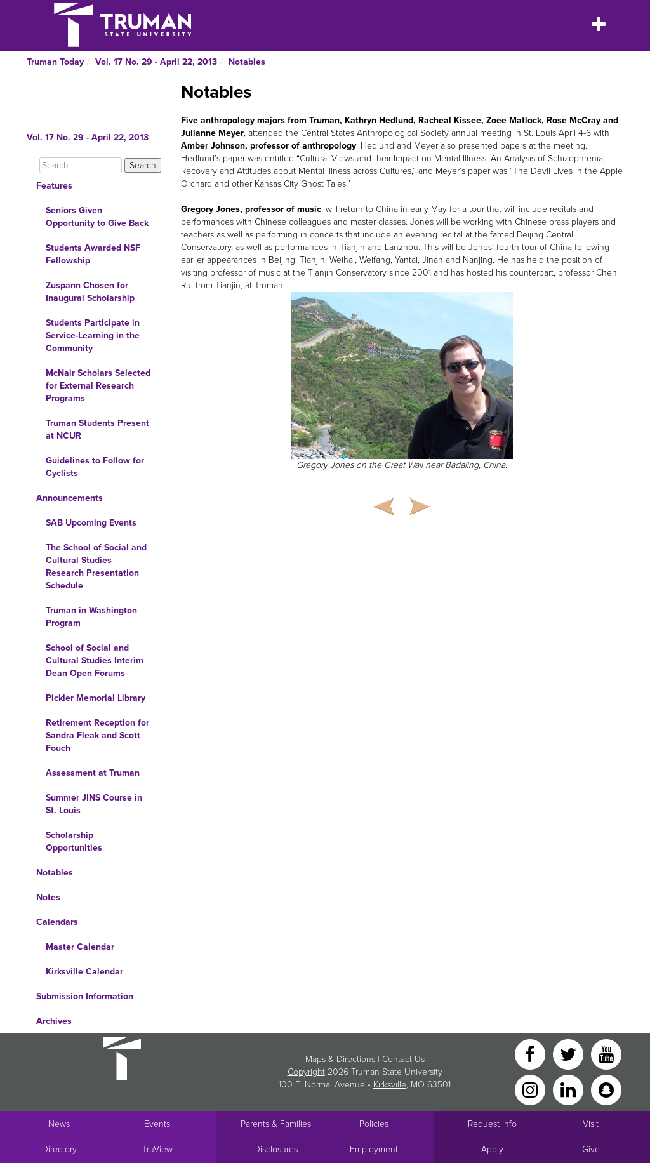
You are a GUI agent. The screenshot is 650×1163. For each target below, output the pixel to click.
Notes (48, 897)
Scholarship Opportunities (74, 841)
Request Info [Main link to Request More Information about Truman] (492, 1124)
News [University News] (59, 1124)
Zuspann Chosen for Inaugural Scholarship (90, 291)
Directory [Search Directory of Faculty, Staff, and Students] (59, 1149)
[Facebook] (531, 1053)
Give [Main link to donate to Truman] (591, 1149)
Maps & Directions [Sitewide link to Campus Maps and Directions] (340, 1059)
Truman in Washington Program (91, 616)
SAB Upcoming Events (91, 522)
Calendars (57, 922)
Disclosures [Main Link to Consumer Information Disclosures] (276, 1149)
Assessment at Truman (93, 773)
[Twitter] (569, 1053)
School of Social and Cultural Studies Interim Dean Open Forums (94, 660)
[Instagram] (531, 1089)
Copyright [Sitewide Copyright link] (306, 1072)
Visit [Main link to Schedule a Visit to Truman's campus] (591, 1124)
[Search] (80, 165)
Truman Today (55, 61)
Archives (54, 1021)
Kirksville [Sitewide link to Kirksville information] (389, 1084)
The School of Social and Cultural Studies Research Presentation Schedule (96, 566)
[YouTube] (606, 1053)
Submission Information (84, 996)
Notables (247, 61)
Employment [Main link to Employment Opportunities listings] (374, 1149)
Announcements (69, 498)
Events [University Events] (157, 1124)
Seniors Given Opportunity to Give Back (97, 217)
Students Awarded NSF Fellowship (93, 254)
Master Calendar (80, 946)
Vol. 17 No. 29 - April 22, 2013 (156, 61)
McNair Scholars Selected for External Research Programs (98, 386)
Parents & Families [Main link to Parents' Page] (276, 1124)
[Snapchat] (606, 1089)
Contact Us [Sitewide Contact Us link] (403, 1059)
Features (54, 185)
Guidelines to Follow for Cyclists (95, 467)
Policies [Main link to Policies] (373, 1124)
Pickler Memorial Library (95, 698)
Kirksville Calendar (84, 971)
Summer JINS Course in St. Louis (94, 804)
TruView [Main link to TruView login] (157, 1149)
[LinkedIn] (569, 1089)
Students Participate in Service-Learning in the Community (93, 335)
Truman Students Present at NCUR (97, 429)
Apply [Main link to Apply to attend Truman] (492, 1149)
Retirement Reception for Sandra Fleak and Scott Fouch (97, 735)
